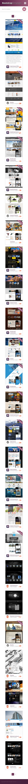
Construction (13, 766)
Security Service (13, 189)
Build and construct (14, 555)
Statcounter (19, 781)
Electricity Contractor (15, 616)
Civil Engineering (14, 585)
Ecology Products (14, 215)
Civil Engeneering (14, 499)
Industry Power (13, 302)
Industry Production (14, 525)
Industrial (12, 705)
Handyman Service (14, 132)
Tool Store (12, 241)
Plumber (12, 675)
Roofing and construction (13, 332)
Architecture (13, 386)
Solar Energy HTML (14, 66)
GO (24, 9)
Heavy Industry (13, 469)
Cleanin (11, 358)
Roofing (12, 102)
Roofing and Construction (13, 159)
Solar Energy (13, 441)
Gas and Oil (12, 269)
